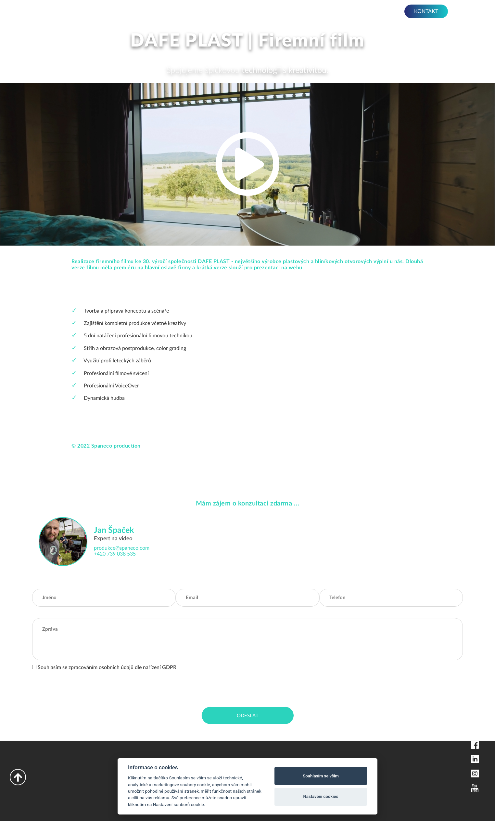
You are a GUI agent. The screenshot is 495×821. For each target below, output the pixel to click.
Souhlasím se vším (321, 776)
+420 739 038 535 (115, 554)
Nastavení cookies (320, 796)
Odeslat (248, 715)
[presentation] (81, 687)
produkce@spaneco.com (121, 548)
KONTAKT (426, 11)
